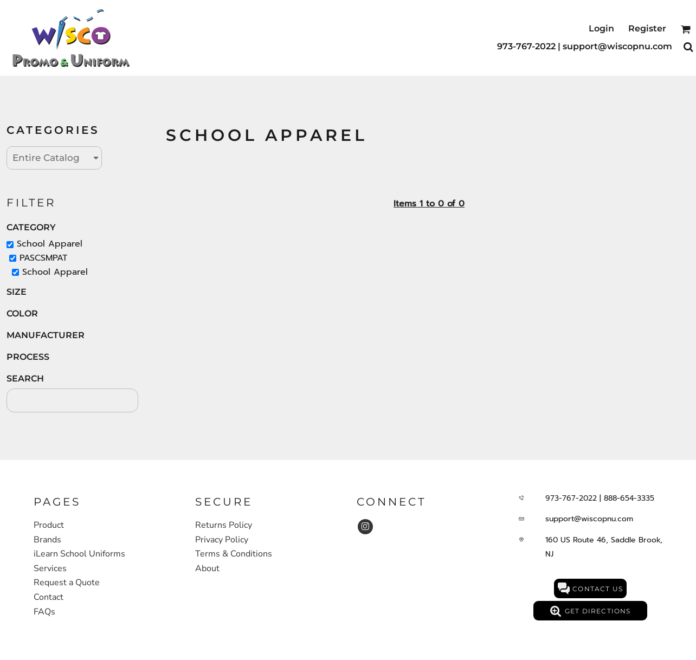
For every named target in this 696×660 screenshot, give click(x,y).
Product (49, 525)
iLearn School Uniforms (79, 554)
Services (50, 568)
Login (601, 28)
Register (647, 28)
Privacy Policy (221, 540)
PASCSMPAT (43, 257)
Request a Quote (67, 582)
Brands (47, 540)
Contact (48, 597)
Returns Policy (223, 525)
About (207, 568)
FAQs (44, 612)
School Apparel (49, 243)
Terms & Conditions (233, 554)
